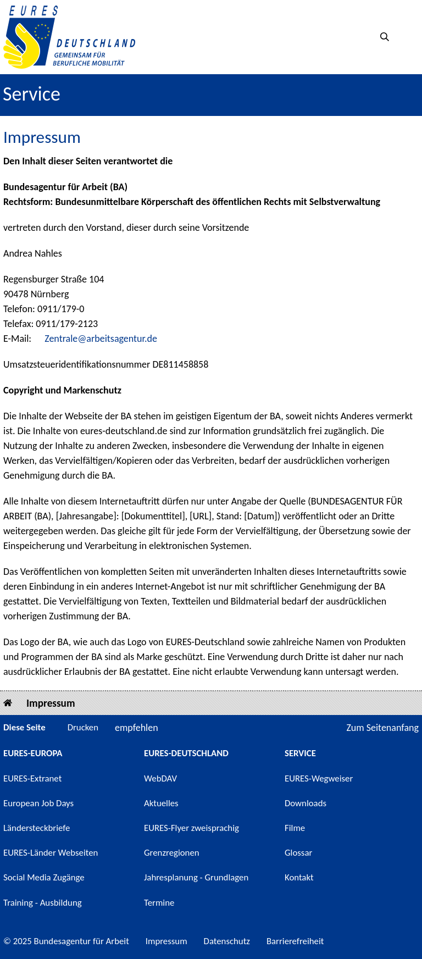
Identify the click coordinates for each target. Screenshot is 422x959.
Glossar (298, 852)
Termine (159, 902)
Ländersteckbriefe (36, 828)
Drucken (83, 727)
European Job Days (38, 803)
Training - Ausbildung (42, 902)
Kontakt (299, 877)
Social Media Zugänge (44, 877)
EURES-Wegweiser (319, 778)
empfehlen (136, 728)
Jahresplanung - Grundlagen (196, 877)
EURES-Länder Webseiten (50, 852)
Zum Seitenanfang (382, 728)
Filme (295, 828)
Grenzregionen (171, 852)
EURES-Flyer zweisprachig (191, 828)
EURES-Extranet (32, 778)
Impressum (50, 703)
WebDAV (160, 778)
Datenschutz (227, 941)
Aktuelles (161, 803)
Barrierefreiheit (295, 941)
